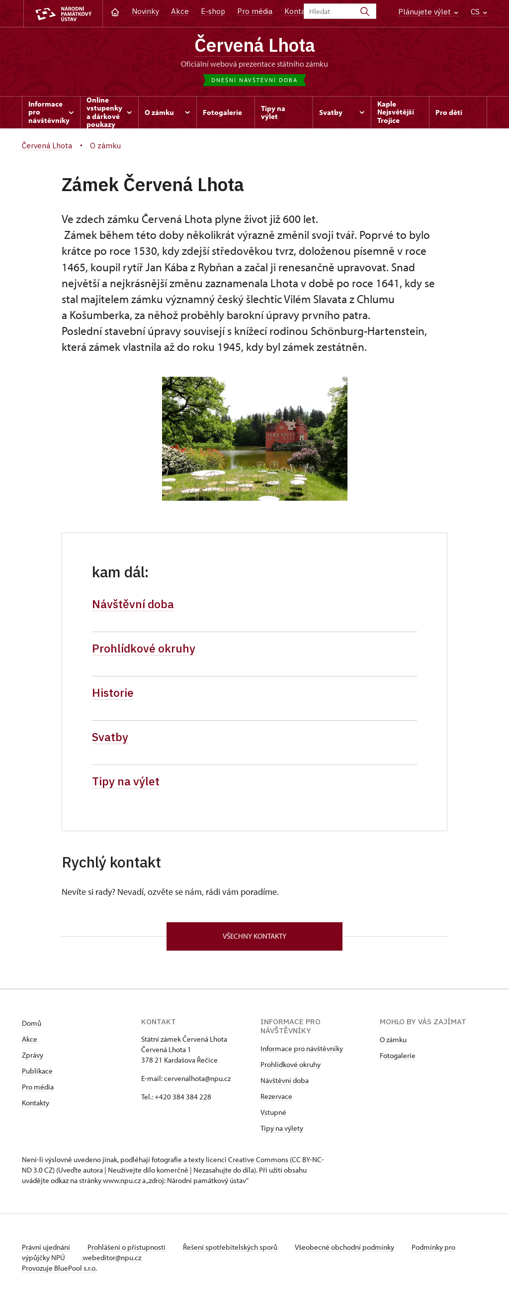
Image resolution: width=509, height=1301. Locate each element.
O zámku (393, 1039)
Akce (180, 11)
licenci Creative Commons (247, 1159)
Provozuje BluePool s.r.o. (59, 1268)
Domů (31, 1023)
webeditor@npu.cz (112, 1257)
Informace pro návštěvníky (301, 1048)
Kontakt (298, 11)
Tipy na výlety (281, 1128)
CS (479, 11)
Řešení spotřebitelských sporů (231, 1247)
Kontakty (35, 1102)
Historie (113, 692)
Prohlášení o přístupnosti (127, 1247)
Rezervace (276, 1096)
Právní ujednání (47, 1247)
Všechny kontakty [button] (254, 936)
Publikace (37, 1071)
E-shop (213, 11)
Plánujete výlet (428, 11)
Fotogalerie (398, 1055)
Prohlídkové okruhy (143, 648)
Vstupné (273, 1112)
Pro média (254, 11)
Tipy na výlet (126, 780)
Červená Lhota (254, 45)
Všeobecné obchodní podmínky (345, 1247)
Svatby (110, 736)
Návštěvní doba (133, 603)
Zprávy (32, 1055)
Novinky (145, 11)
